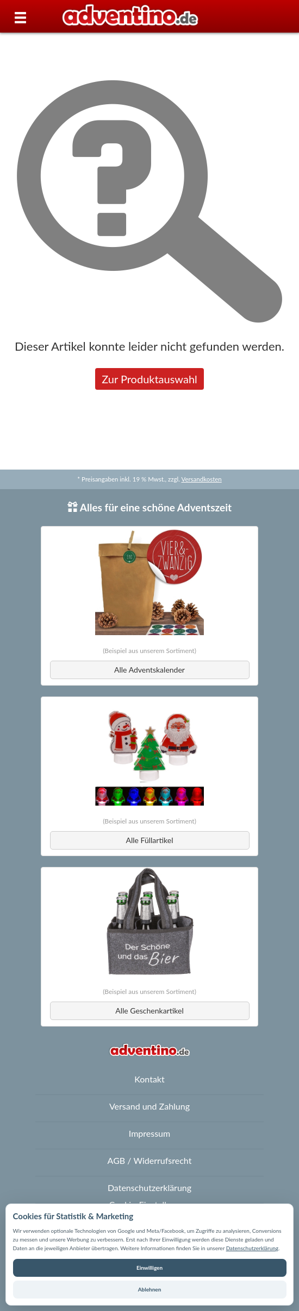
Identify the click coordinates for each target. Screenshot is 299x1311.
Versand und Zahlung (149, 1106)
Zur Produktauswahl (149, 378)
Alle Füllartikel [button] (149, 840)
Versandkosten (201, 479)
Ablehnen (149, 1289)
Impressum (149, 1133)
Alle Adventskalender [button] (149, 669)
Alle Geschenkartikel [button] (149, 1010)
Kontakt (149, 1079)
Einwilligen (149, 1267)
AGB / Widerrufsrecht (150, 1160)
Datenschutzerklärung (252, 1248)
